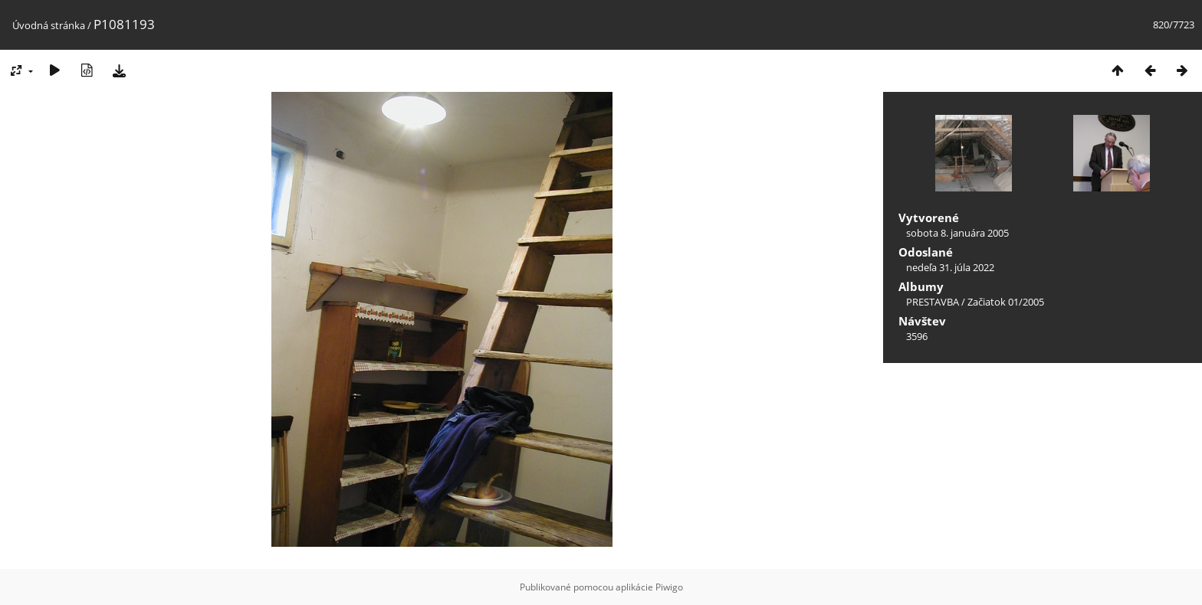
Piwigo (669, 587)
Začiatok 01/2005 (1005, 302)
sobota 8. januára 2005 (957, 233)
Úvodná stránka (48, 25)
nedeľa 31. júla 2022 (950, 267)
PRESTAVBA (933, 302)
